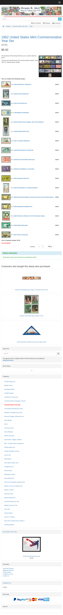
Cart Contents (36, 23)
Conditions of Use (8, 574)
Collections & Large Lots (11, 397)
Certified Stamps (9, 393)
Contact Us (6, 576)
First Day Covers (9, 428)
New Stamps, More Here (10, 531)
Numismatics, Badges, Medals (12, 439)
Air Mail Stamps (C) (9, 381)
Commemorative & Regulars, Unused (14, 401)
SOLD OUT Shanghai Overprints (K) (14, 482)
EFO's (6, 424)
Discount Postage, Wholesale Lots (14, 416)
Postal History (8, 470)
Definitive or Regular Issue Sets (13, 412)
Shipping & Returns (8, 570)
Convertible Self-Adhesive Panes (13, 408)
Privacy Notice (7, 572)
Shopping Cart (7, 583)
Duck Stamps (8, 420)
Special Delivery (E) (9, 497)
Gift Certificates (8, 432)
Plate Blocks (7, 459)
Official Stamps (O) (9, 447)
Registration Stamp (9, 474)
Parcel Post (7, 455)
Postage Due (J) (8, 466)
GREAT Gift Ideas (9, 435)
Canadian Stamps (9, 389)
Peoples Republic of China (11, 451)
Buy (50, 246)
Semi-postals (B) (9, 478)
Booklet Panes (8, 385)
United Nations (8, 513)
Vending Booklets (9, 524)
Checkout (46, 23)
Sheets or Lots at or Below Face (13, 486)
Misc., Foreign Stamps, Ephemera (14, 443)
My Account (56, 23)
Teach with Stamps (8, 568)
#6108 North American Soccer (31, 556)
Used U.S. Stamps (9, 517)
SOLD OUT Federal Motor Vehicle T (14, 521)
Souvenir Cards (8, 493)
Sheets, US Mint (8, 490)
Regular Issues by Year (10, 505)
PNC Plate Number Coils (11, 463)
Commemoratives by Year (11, 501)
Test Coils (7, 509)
